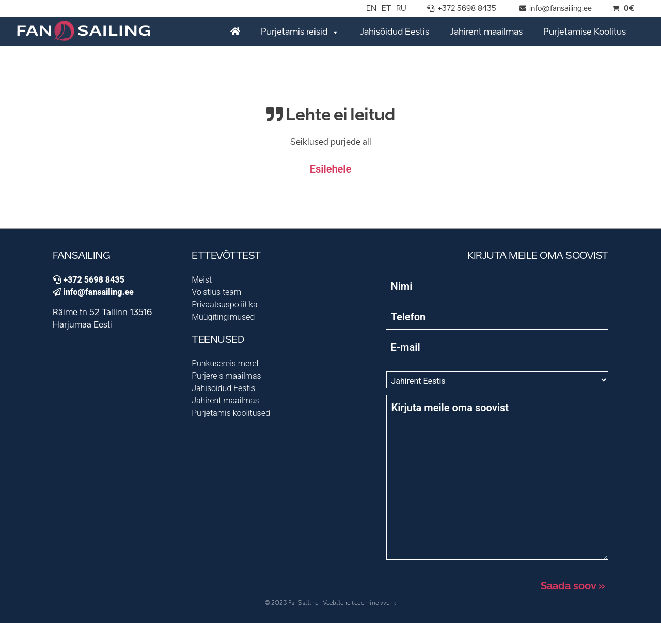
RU (401, 8)
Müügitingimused (223, 317)
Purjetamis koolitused (231, 413)
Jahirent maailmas (486, 32)
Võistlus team (216, 292)
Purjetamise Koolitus (584, 32)
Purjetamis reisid (300, 32)
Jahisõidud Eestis (394, 32)
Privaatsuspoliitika (224, 304)
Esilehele (331, 169)
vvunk (388, 603)
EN (371, 8)
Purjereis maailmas (226, 376)
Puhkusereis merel (225, 363)
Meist (202, 280)
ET (386, 8)
